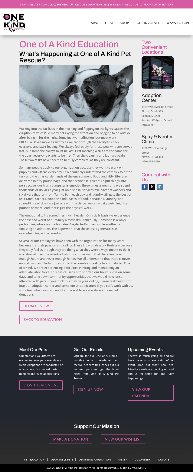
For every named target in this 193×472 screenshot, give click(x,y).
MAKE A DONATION (70, 439)
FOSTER (122, 459)
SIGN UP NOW (90, 389)
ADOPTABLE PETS (62, 459)
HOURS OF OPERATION (158, 4)
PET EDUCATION (34, 459)
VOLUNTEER (142, 459)
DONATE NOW (36, 305)
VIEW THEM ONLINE (41, 385)
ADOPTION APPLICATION (95, 459)
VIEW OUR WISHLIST (123, 439)
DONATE (163, 459)
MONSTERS (139, 468)
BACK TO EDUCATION (42, 319)
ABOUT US (131, 4)
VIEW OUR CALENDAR (142, 392)
